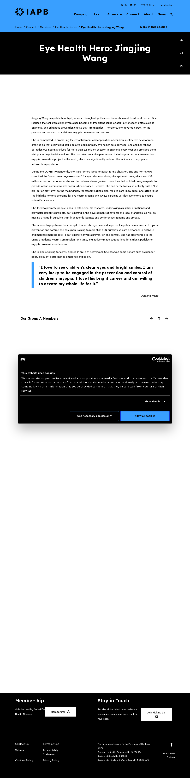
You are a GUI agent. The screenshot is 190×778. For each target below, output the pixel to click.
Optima (171, 757)
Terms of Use (51, 744)
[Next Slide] (166, 319)
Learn (92, 14)
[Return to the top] (171, 745)
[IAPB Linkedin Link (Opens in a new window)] (130, 5)
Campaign (75, 14)
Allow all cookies (145, 415)
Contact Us (22, 744)
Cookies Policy (24, 761)
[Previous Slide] (151, 319)
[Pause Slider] (159, 319)
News (161, 14)
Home (18, 27)
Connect (129, 14)
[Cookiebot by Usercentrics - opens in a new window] (155, 359)
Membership (166, 5)
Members (45, 27)
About (146, 14)
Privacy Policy (51, 761)
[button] (148, 5)
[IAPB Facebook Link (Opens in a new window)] (126, 5)
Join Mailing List (157, 714)
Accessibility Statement (50, 752)
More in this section (156, 27)
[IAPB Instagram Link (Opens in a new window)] (135, 5)
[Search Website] (171, 15)
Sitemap (20, 750)
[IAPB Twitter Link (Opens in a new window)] (121, 5)
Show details (153, 401)
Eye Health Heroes (66, 27)
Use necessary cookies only (94, 415)
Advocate (110, 14)
